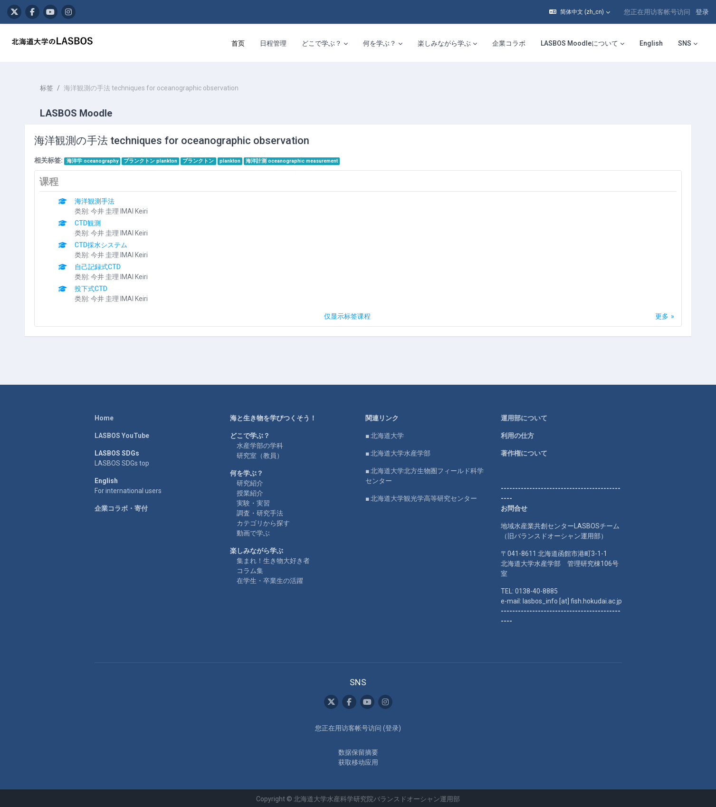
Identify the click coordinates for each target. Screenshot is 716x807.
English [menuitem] (651, 43)
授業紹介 (250, 491)
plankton (231, 159)
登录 (702, 12)
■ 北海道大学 (384, 433)
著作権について (524, 451)
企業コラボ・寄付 (121, 506)
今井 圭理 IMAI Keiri (121, 209)
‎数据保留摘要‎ (358, 750)
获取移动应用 (358, 760)
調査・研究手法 (260, 511)
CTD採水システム (102, 242)
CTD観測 (89, 220)
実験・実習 (253, 501)
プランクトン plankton (152, 159)
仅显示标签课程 (347, 314)
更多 (660, 314)
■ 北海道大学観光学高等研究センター (421, 496)
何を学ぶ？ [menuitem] (379, 43)
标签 (48, 85)
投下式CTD (92, 286)
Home (104, 415)
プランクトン (200, 159)
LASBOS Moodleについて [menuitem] (579, 43)
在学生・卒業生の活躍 (270, 578)
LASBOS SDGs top (122, 461)
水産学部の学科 (260, 443)
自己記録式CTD (99, 264)
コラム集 (250, 568)
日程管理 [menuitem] (273, 43)
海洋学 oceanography (94, 159)
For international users (128, 488)
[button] (579, 12)
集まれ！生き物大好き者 (273, 558)
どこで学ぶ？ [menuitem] (322, 43)
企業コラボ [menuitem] (508, 43)
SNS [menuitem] (684, 43)
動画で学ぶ (253, 531)
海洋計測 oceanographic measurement (294, 159)
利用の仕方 (517, 433)
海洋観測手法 (96, 199)
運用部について (524, 415)
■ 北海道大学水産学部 (397, 451)
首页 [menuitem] (238, 43)
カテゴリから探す (263, 521)
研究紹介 (250, 481)
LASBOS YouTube (122, 433)
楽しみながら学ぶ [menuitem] (444, 43)
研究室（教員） (260, 453)
